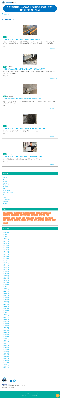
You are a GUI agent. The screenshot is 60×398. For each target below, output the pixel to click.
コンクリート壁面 (8, 192)
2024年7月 (6, 332)
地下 (4, 179)
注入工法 (23, 220)
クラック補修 (46, 212)
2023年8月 (6, 308)
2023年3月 (6, 297)
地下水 (18, 218)
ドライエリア (14, 215)
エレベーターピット (29, 212)
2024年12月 (6, 343)
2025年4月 (6, 352)
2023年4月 (6, 299)
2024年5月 (6, 328)
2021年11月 (6, 263)
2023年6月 (6, 304)
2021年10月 (6, 260)
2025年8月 (6, 360)
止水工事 (16, 220)
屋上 (4, 195)
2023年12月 (6, 317)
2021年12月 (6, 265)
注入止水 (30, 220)
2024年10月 (6, 339)
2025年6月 (6, 356)
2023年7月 (6, 306)
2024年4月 (6, 326)
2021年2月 (6, 243)
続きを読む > (53, 48)
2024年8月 (6, 334)
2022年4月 (6, 273)
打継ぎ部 (10, 220)
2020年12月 (6, 239)
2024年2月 (6, 321)
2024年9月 (6, 336)
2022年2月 (6, 269)
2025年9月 (6, 362)
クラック (38, 212)
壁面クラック (30, 218)
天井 (4, 188)
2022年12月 (6, 291)
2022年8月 (6, 282)
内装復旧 (42, 215)
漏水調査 (5, 186)
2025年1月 (6, 345)
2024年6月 (6, 330)
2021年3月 (6, 245)
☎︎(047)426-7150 (30, 9)
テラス (5, 197)
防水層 (54, 220)
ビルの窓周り (6, 199)
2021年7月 (6, 254)
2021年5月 (6, 250)
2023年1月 (6, 293)
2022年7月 (6, 280)
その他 (5, 203)
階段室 (5, 182)
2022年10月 (6, 286)
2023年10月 (6, 313)
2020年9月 (6, 232)
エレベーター (6, 190)
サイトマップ (35, 393)
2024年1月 (6, 319)
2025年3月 (6, 349)
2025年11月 (6, 367)
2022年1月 (6, 267)
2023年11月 (6, 315)
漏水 (36, 220)
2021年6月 (6, 252)
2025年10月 (6, 365)
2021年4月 (6, 247)
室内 (51, 218)
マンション (35, 215)
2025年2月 (6, 347)
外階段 (42, 218)
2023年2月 (6, 295)
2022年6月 (6, 278)
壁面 (23, 218)
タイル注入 (6, 215)
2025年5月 (6, 354)
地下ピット (6, 184)
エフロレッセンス (8, 212)
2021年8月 (6, 256)
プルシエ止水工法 (25, 215)
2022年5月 (6, 276)
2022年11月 (6, 289)
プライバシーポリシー (26, 393)
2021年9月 (6, 258)
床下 (4, 220)
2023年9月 (6, 310)
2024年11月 (6, 341)
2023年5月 (6, 302)
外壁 (37, 218)
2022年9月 (6, 284)
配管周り (5, 201)
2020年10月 (6, 234)
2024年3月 (6, 323)
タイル (5, 177)
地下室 (13, 218)
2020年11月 (6, 237)
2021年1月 (6, 241)
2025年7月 (6, 358)
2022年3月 (6, 271)
